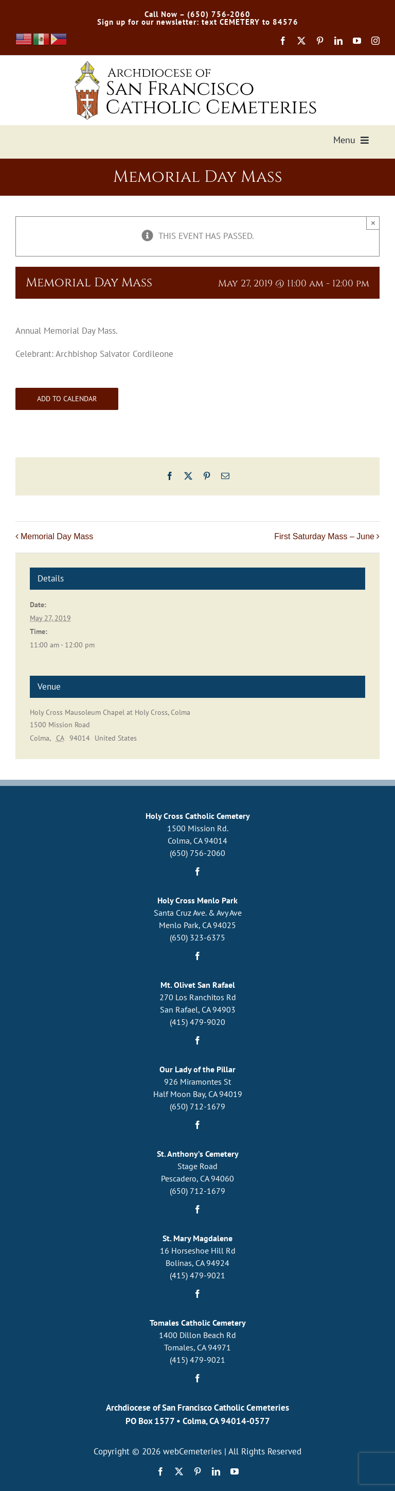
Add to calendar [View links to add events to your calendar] (67, 399)
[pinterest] (320, 41)
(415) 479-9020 (197, 1022)
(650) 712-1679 (197, 1106)
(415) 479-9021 (197, 1275)
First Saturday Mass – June (324, 536)
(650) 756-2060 (197, 853)
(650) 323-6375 (197, 937)
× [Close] (373, 222)
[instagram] (375, 41)
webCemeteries (192, 1451)
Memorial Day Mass (57, 536)
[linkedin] (338, 41)
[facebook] (283, 41)
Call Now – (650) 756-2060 (197, 14)
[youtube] (357, 41)
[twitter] (301, 41)
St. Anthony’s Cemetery (198, 1154)
